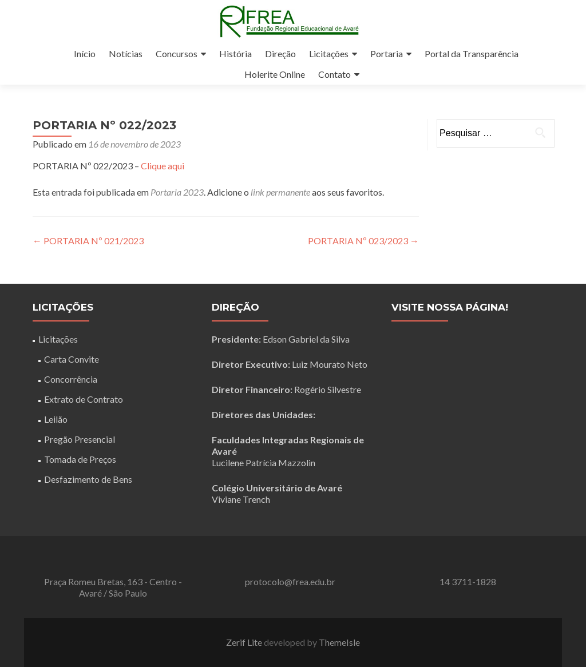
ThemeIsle (339, 642)
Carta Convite (71, 359)
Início (85, 53)
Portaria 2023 (177, 191)
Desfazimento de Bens (88, 479)
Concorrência (70, 379)
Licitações (329, 53)
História (235, 53)
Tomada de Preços (80, 459)
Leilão (56, 419)
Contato (334, 74)
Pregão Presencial (79, 439)
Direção (280, 53)
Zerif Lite (245, 642)
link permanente (280, 191)
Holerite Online (274, 74)
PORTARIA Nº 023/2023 (363, 240)
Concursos (176, 53)
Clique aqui (162, 165)
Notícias (125, 53)
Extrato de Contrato (83, 399)
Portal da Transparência (471, 53)
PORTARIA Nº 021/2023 (88, 240)
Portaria (386, 53)
